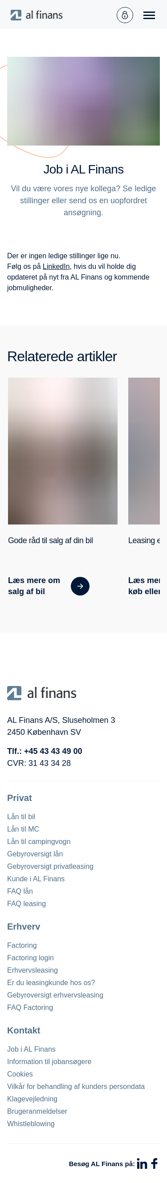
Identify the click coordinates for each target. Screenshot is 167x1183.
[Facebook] (154, 1163)
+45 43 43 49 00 (53, 751)
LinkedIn (56, 266)
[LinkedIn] (142, 1163)
